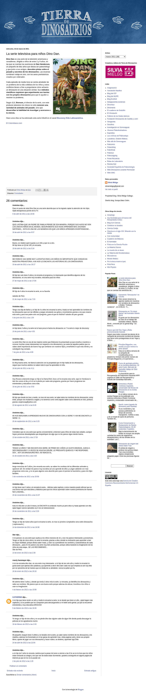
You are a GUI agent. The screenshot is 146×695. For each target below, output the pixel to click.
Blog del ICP (111, 93)
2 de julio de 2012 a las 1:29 (22, 661)
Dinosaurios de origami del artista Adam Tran (128, 445)
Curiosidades (18, 193)
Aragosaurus (112, 88)
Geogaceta (111, 122)
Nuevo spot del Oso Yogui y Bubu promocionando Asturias (119, 331)
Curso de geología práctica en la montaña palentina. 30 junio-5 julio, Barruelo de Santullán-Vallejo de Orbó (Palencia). (129, 367)
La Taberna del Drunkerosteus (118, 253)
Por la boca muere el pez (116, 261)
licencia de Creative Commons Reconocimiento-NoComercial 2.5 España (121, 483)
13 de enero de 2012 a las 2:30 (23, 553)
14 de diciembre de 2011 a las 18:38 (25, 527)
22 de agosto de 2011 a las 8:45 (24, 405)
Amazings (111, 215)
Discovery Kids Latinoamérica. (70, 118)
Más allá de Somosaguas (116, 141)
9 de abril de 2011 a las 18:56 (23, 214)
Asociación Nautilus (114, 91)
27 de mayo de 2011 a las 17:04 (24, 281)
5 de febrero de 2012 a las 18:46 (24, 608)
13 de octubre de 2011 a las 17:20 (25, 437)
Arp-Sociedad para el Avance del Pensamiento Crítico (119, 219)
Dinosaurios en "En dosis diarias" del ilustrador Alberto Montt (129, 313)
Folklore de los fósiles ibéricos (118, 116)
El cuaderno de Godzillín (116, 110)
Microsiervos (111, 256)
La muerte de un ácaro (115, 250)
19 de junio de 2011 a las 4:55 (23, 331)
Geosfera (110, 125)
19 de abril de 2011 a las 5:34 (23, 248)
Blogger (81, 690)
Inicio (54, 671)
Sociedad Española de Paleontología (121, 167)
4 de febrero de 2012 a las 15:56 (24, 590)
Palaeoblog (111, 147)
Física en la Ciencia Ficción (117, 245)
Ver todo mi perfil (111, 189)
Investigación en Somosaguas (118, 127)
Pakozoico (111, 144)
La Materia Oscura (114, 247)
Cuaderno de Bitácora (115, 239)
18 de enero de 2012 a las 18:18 (24, 571)
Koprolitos (111, 133)
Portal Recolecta (113, 159)
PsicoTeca (111, 264)
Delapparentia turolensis (116, 102)
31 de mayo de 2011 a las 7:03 (23, 299)
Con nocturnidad (113, 236)
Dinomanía (111, 108)
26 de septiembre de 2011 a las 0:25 (25, 421)
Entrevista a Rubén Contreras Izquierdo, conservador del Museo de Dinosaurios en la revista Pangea (128, 388)
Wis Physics (111, 267)
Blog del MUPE (112, 96)
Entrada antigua (90, 671)
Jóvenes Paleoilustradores (117, 130)
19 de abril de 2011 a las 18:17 (23, 265)
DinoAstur (111, 105)
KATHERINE (17, 597)
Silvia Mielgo (113, 183)
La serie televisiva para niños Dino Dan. (127, 279)
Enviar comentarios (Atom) (26, 675)
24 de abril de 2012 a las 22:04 (23, 643)
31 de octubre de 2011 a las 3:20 (24, 456)
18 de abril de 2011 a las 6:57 (23, 232)
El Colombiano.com (14, 123)
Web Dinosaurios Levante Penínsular (121, 170)
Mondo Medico (112, 259)
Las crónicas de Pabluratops (117, 136)
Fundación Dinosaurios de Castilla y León (122, 119)
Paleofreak (111, 150)
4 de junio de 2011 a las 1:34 (23, 318)
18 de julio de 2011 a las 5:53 (23, 387)
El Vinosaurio (112, 113)
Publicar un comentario (18, 666)
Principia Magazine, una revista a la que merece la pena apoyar (128, 347)
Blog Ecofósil (112, 99)
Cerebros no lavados (115, 226)
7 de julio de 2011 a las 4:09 (22, 352)
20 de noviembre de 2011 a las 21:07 (26, 495)
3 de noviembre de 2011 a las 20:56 (25, 477)
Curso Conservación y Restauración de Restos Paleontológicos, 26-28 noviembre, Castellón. (127, 426)
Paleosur (110, 153)
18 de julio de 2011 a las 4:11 (23, 368)
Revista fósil (111, 164)
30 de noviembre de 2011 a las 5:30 (25, 511)
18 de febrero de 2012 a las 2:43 (24, 624)
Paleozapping (112, 156)
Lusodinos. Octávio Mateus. (117, 139)
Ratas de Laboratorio (115, 161)
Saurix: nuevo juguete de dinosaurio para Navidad (128, 405)
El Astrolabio (111, 242)
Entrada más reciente (15, 671)
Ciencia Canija (112, 228)
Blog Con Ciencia (113, 223)
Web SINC (111, 173)
